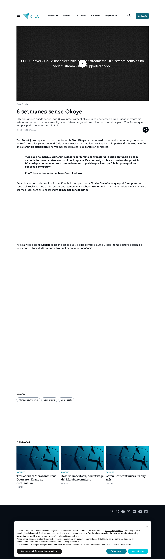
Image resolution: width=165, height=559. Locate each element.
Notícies (51, 15)
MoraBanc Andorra (28, 400)
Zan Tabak (66, 400)
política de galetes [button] (71, 536)
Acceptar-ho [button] (138, 551)
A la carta (95, 15)
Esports (66, 15)
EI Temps (81, 15)
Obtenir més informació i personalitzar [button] (39, 551)
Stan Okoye (49, 400)
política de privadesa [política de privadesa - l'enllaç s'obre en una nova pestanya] (114, 530)
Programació (111, 15)
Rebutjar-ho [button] (116, 551)
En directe (142, 16)
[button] (147, 526)
